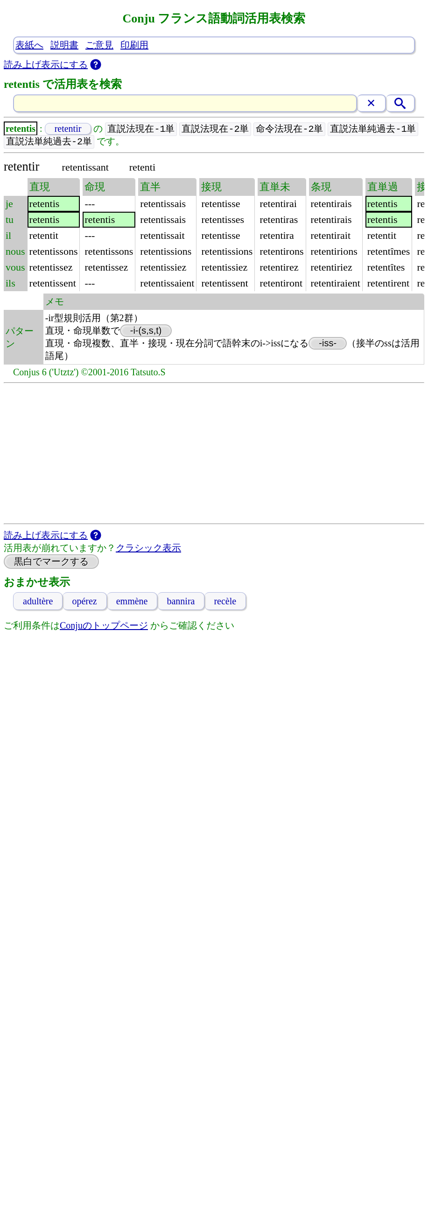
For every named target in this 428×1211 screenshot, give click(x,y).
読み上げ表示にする (46, 64)
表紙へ (29, 45)
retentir (68, 129)
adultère (38, 602)
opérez (84, 602)
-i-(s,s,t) (146, 331)
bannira (181, 602)
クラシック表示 (148, 549)
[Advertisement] (214, 454)
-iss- (328, 344)
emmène (132, 602)
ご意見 (99, 45)
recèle (225, 602)
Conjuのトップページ (104, 626)
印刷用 (134, 45)
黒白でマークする (51, 562)
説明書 (64, 45)
